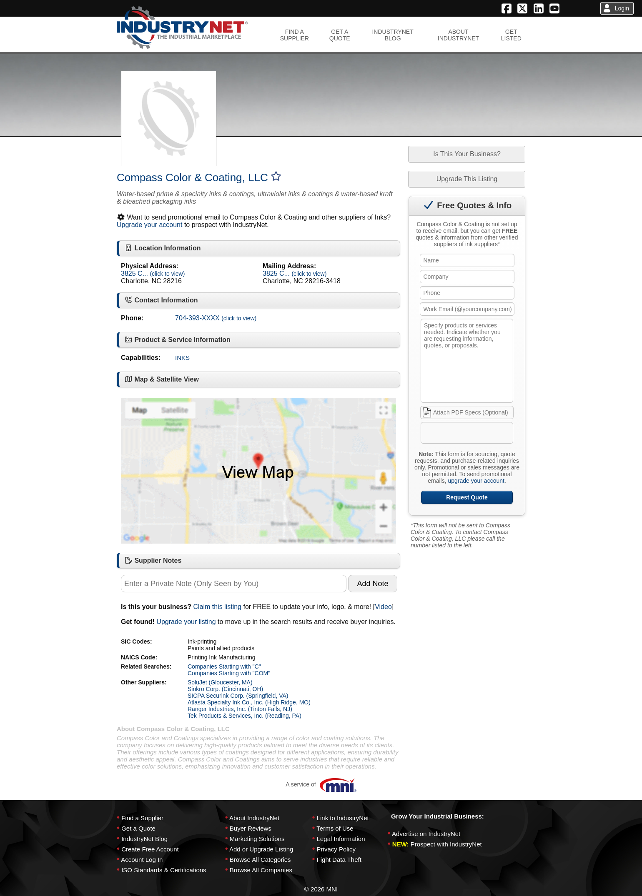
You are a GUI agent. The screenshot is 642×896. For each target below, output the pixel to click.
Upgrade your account (149, 224)
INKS (182, 357)
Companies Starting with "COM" (229, 673)
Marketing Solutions (257, 838)
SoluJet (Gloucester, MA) (220, 682)
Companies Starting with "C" (224, 666)
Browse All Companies (261, 870)
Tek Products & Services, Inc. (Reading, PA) (244, 715)
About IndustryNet (254, 817)
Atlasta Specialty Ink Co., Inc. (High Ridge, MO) (249, 702)
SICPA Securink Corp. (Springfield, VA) (238, 695)
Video (383, 606)
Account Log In (142, 859)
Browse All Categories (260, 859)
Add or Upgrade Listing (261, 849)
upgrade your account (476, 480)
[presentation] (484, 434)
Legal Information (341, 838)
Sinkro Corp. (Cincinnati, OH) (225, 689)
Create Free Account (150, 849)
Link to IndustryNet (343, 817)
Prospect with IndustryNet (446, 844)
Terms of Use (334, 828)
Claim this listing (217, 606)
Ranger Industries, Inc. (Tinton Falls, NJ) (240, 709)
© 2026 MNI (321, 889)
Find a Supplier (142, 817)
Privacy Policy (336, 849)
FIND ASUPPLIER (294, 35)
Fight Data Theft (339, 859)
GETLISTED (511, 35)
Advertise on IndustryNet (426, 833)
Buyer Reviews (250, 828)
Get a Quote (138, 828)
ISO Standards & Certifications (163, 870)
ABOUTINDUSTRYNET (458, 35)
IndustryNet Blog (144, 838)
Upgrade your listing (186, 621)
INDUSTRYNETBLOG (392, 35)
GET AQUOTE (339, 35)
